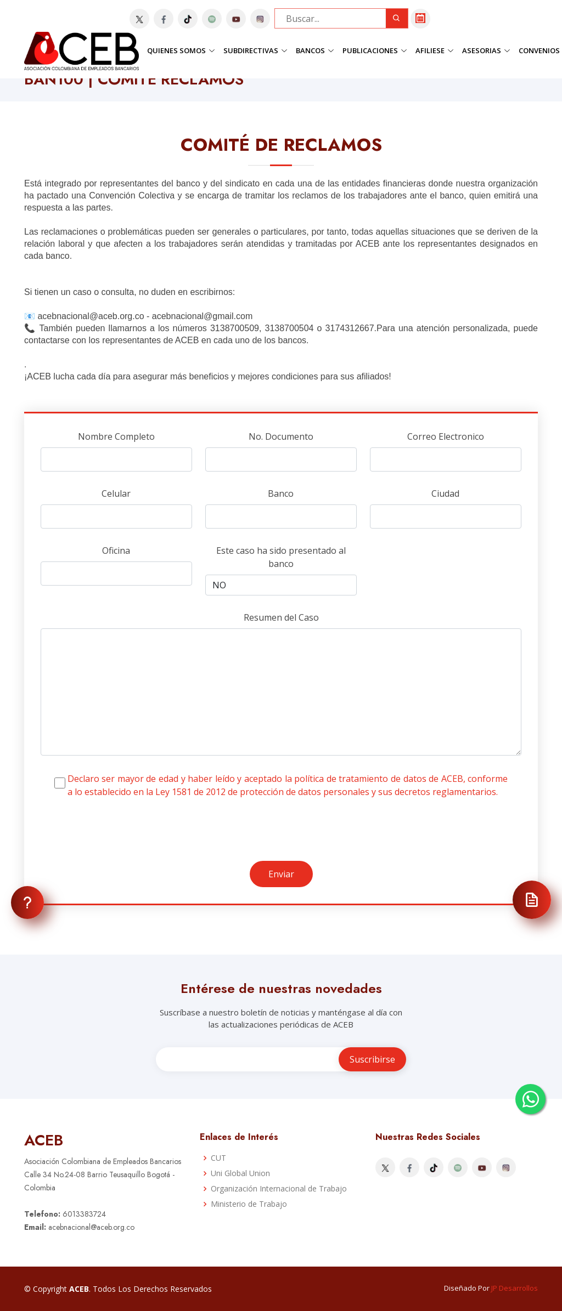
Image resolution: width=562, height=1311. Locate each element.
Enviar (281, 874)
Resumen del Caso (281, 617)
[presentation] (124, 839)
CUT (218, 1158)
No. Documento (281, 436)
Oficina (116, 550)
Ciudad (445, 493)
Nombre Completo (116, 436)
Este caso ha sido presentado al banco (281, 557)
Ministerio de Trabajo (249, 1204)
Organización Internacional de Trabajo (279, 1189)
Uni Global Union (240, 1173)
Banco (281, 493)
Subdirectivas (255, 50)
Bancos (315, 50)
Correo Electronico (445, 436)
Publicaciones (374, 50)
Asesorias (486, 50)
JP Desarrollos (514, 1288)
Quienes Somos (181, 50)
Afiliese (434, 50)
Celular (116, 493)
